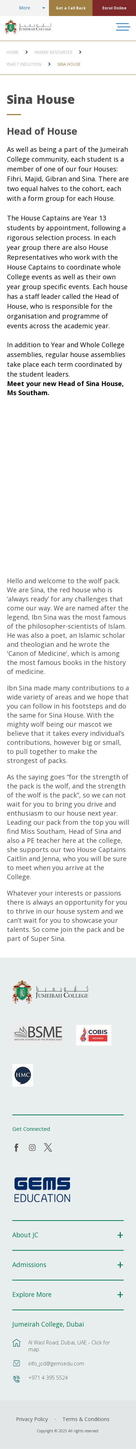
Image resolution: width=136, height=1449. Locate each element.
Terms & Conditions (86, 1419)
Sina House (69, 64)
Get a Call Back (71, 8)
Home (12, 52)
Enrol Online (114, 8)
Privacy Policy (32, 1419)
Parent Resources (53, 52)
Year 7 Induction (24, 64)
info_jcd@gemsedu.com (56, 1363)
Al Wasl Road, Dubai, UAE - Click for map (69, 1346)
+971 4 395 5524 (48, 1377)
